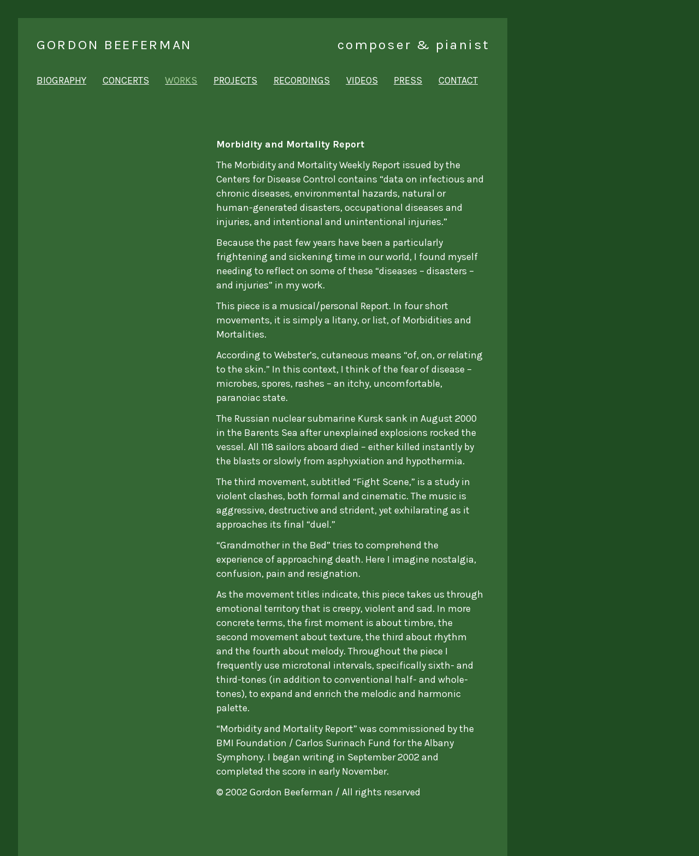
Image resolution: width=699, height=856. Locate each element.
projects (235, 80)
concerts (126, 80)
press (408, 80)
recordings (302, 80)
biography (61, 80)
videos (362, 80)
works (181, 80)
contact (458, 80)
